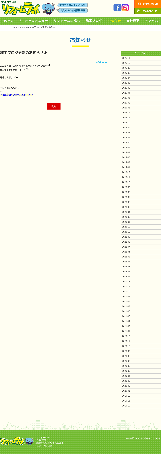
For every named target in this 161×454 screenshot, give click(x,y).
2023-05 (126, 207)
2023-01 (126, 222)
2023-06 (126, 202)
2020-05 (126, 371)
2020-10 (126, 346)
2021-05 (126, 316)
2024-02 (126, 162)
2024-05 (126, 147)
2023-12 (126, 172)
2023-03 (126, 217)
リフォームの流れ (67, 21)
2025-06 (126, 83)
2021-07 (126, 306)
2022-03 (126, 267)
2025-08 (126, 73)
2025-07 (126, 78)
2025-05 (126, 88)
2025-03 (126, 98)
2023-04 (126, 212)
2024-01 (126, 167)
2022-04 (126, 262)
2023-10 (126, 182)
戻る (53, 106)
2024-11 (126, 118)
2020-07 (126, 361)
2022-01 (126, 276)
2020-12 (126, 336)
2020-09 (126, 351)
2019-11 (126, 401)
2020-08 (126, 356)
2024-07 (126, 137)
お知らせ (114, 21)
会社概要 (133, 21)
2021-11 (126, 286)
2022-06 (126, 252)
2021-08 (126, 301)
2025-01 (126, 108)
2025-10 (126, 63)
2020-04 (126, 376)
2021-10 (126, 291)
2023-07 (126, 197)
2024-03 (126, 157)
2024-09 (126, 127)
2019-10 (126, 406)
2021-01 (126, 331)
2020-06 (126, 366)
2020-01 (126, 391)
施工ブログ (94, 21)
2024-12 (126, 113)
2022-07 (126, 247)
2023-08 (126, 192)
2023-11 (126, 177)
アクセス (151, 21)
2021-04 (126, 321)
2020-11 (126, 341)
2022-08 (126, 242)
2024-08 (126, 132)
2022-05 (126, 257)
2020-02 (126, 386)
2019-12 (126, 396)
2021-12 (126, 281)
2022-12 (126, 227)
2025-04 (126, 93)
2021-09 (126, 296)
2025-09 (126, 68)
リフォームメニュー (33, 21)
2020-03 (126, 381)
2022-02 (126, 271)
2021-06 (126, 311)
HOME (8, 21)
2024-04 (126, 152)
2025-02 (126, 103)
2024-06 (126, 142)
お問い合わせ (150, 4)
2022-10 (126, 232)
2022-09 (126, 237)
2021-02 (126, 326)
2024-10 (126, 122)
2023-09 (126, 187)
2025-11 (126, 58)
